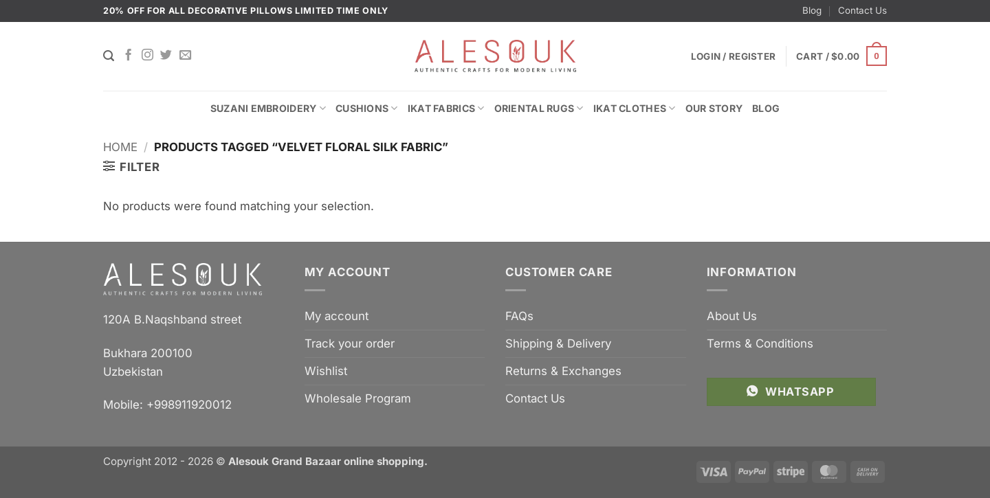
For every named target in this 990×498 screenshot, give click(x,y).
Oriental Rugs (539, 108)
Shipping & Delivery (558, 343)
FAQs (519, 316)
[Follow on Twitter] (166, 56)
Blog (812, 10)
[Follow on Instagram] (147, 56)
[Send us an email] (185, 56)
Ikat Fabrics (446, 108)
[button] (841, 56)
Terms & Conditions (760, 343)
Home (120, 147)
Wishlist (326, 371)
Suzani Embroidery (268, 108)
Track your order (350, 343)
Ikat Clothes (634, 108)
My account (336, 316)
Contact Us (862, 10)
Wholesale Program (358, 398)
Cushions (367, 108)
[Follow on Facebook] (128, 56)
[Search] (108, 56)
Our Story (714, 108)
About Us (732, 316)
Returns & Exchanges (563, 371)
